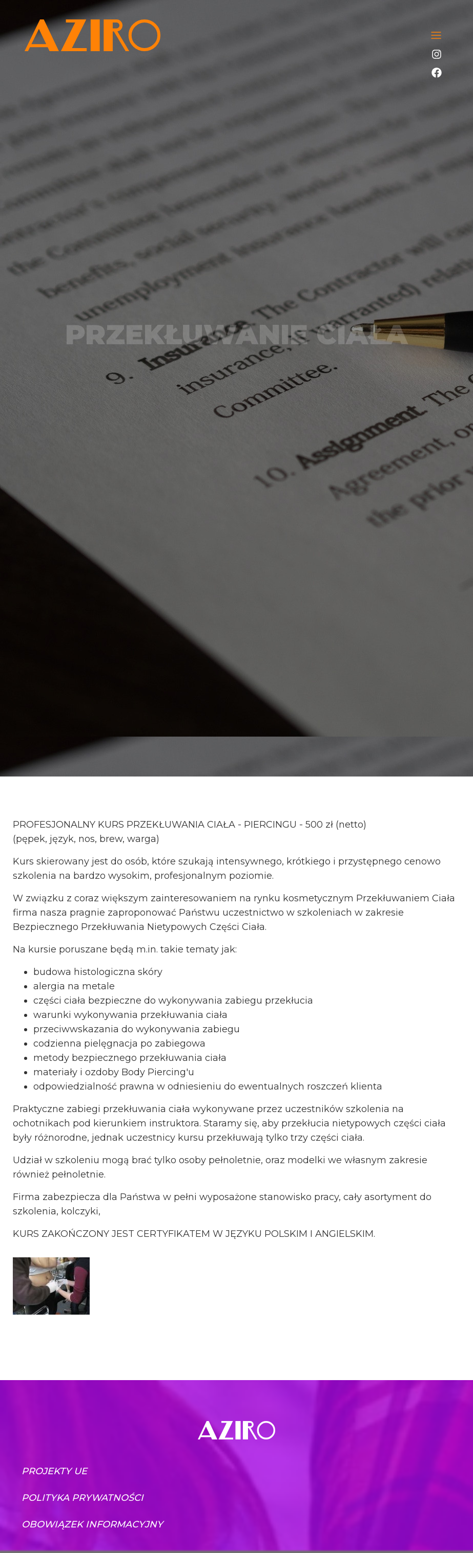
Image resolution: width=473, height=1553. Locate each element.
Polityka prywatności (82, 1497)
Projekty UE (54, 1471)
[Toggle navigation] (436, 35)
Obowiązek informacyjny (92, 1524)
